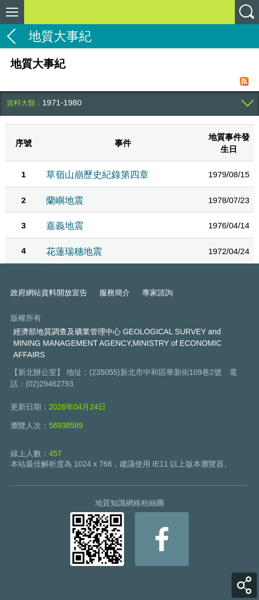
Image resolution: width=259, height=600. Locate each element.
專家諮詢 (157, 292)
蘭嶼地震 (64, 200)
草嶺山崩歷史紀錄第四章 (97, 175)
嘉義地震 (64, 226)
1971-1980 (62, 102)
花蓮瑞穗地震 (74, 251)
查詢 (247, 12)
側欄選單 (12, 12)
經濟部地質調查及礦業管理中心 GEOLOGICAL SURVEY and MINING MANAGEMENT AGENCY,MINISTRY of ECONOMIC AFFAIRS (117, 343)
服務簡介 (114, 292)
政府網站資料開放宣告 (48, 292)
